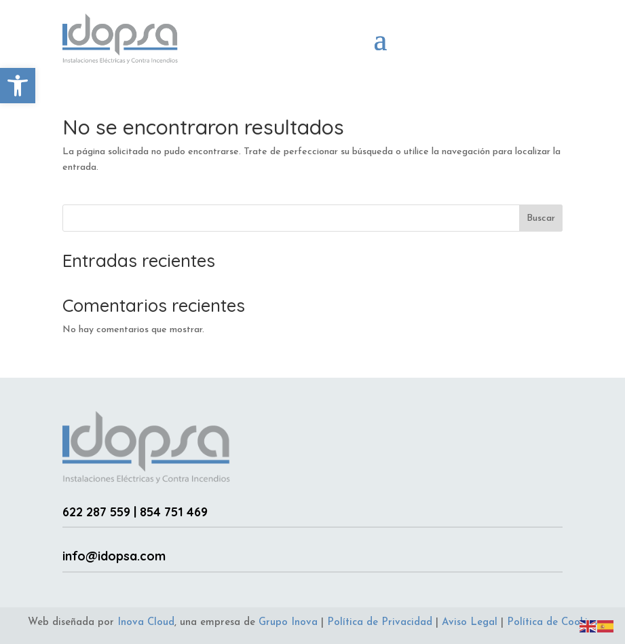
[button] (17, 85)
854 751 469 (174, 512)
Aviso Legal (469, 623)
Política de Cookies (552, 623)
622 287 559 (96, 512)
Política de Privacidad (379, 623)
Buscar (541, 218)
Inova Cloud (145, 623)
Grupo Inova (288, 623)
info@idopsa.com (114, 556)
